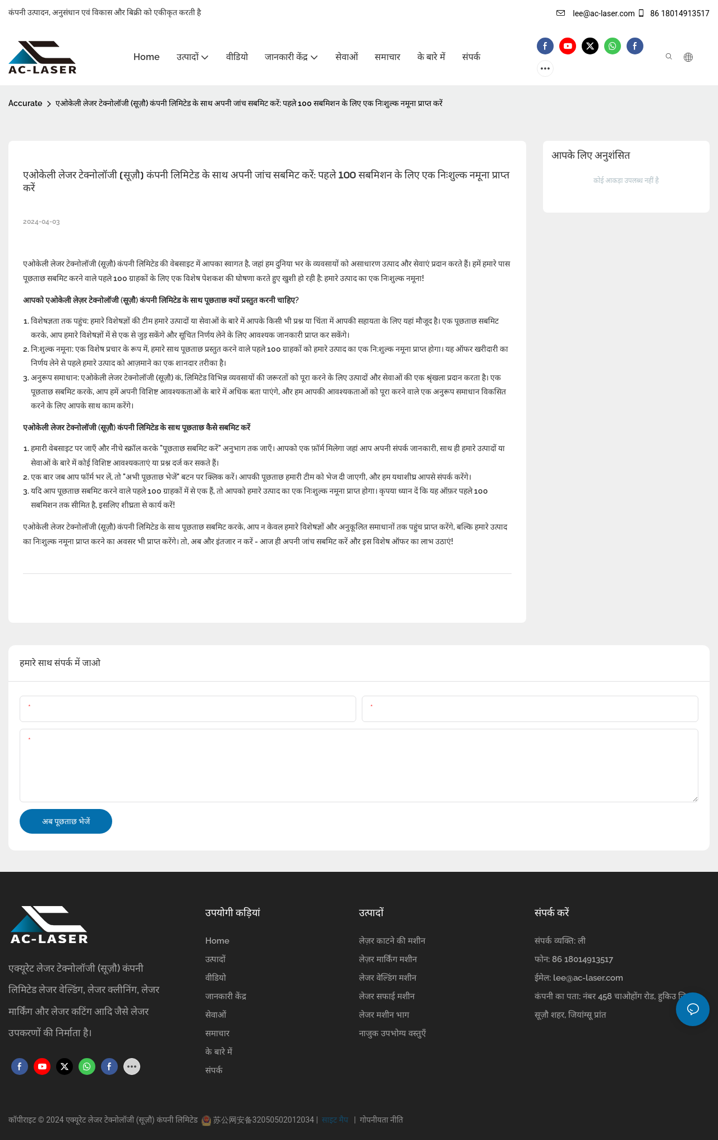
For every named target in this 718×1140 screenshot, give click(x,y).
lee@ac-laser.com (595, 13)
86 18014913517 (673, 13)
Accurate (25, 103)
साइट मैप (336, 1119)
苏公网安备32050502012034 (263, 1119)
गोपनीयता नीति (379, 1119)
